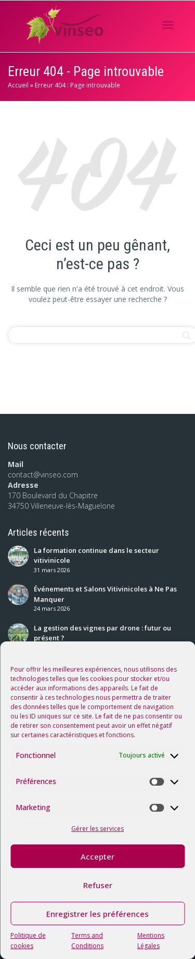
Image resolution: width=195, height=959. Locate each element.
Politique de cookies (28, 940)
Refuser (97, 885)
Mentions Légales (150, 940)
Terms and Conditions (87, 940)
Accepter (97, 856)
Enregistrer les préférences (97, 913)
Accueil (18, 85)
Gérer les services (97, 828)
